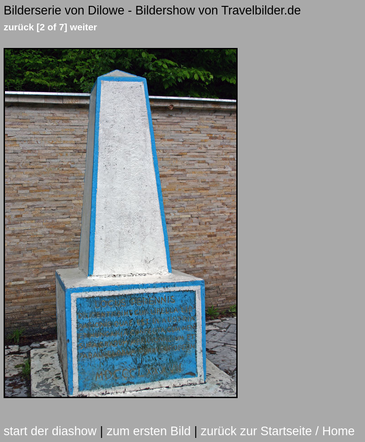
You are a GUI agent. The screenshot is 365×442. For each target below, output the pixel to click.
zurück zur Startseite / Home (278, 431)
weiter (83, 27)
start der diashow (50, 431)
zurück (19, 27)
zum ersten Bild (149, 431)
